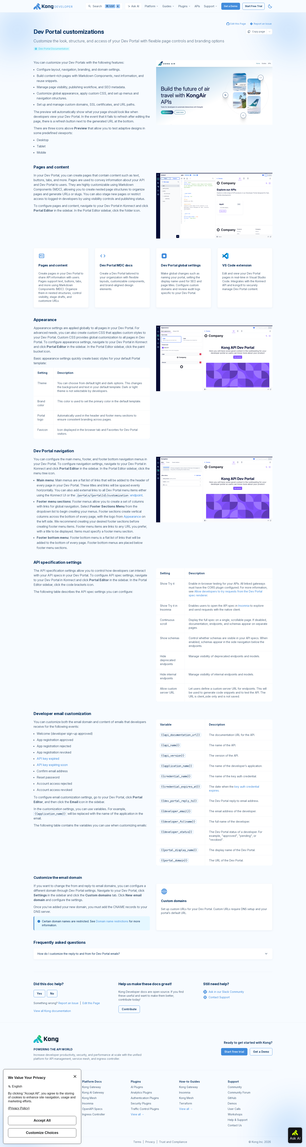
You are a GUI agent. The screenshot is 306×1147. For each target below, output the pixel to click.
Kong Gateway (91, 1087)
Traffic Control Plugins (145, 1108)
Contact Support (216, 997)
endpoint (109, 495)
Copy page (256, 31)
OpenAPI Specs (92, 1108)
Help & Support (237, 1119)
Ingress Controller (93, 1114)
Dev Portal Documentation (52, 48)
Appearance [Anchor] (45, 319)
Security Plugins (141, 1103)
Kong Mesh (89, 1098)
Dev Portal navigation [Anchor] (54, 451)
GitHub (232, 1098)
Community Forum (239, 1092)
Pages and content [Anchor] (51, 167)
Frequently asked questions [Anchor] (60, 942)
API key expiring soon (52, 765)
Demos (232, 1103)
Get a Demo (231, 6)
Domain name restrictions (112, 921)
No (52, 993)
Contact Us (235, 1125)
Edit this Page (91, 1003)
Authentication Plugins (145, 1098)
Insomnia (243, 605)
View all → (137, 1114)
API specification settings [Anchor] (58, 562)
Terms (137, 1141)
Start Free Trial (253, 6)
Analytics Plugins (141, 1092)
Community (235, 1087)
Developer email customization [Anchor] (62, 713)
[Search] (104, 6)
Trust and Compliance (173, 1141)
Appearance (132, 516)
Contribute (129, 1009)
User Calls (234, 1108)
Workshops (235, 1114)
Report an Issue (68, 1003)
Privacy (150, 1141)
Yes (39, 993)
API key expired (48, 759)
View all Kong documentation (52, 1011)
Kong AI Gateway (93, 1092)
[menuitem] (151, 6)
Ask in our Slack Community (223, 992)
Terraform (185, 1103)
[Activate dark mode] (270, 6)
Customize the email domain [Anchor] (58, 877)
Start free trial (234, 1051)
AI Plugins (137, 1087)
